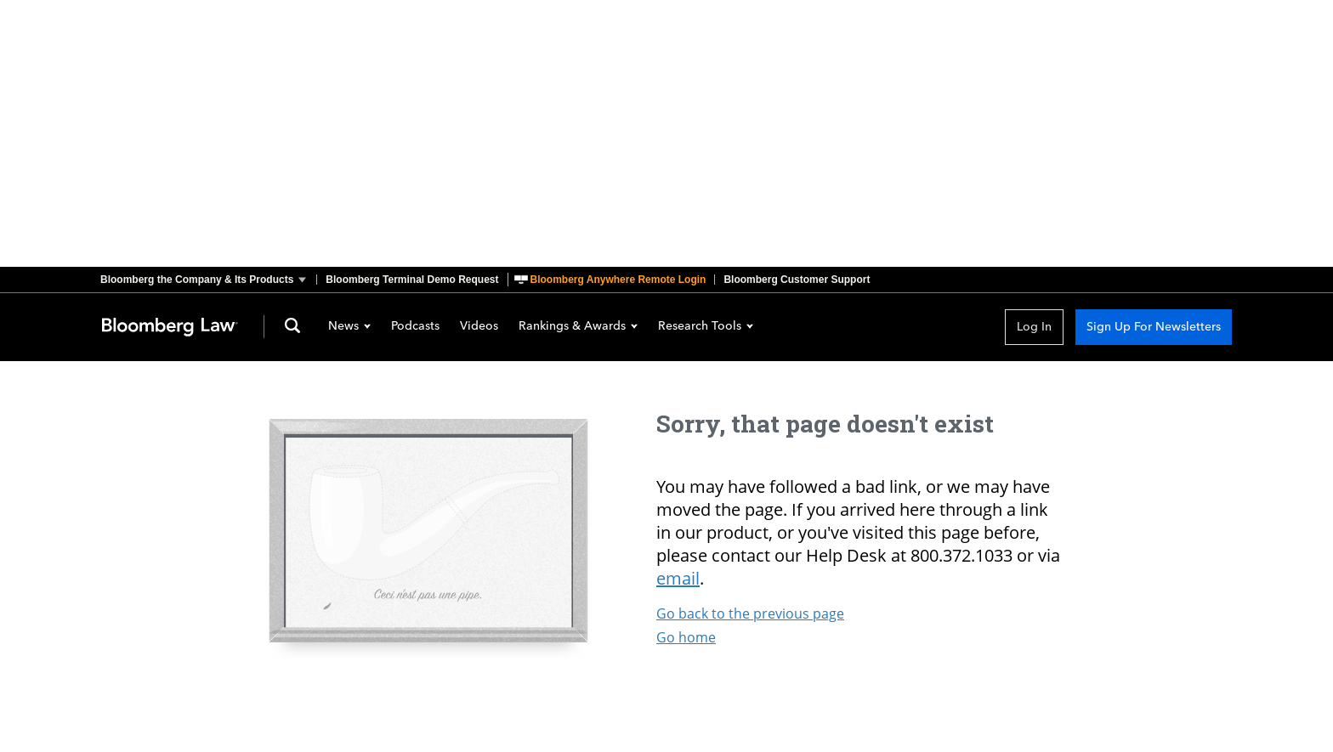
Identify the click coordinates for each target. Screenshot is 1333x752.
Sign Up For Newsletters (1153, 327)
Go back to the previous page (750, 613)
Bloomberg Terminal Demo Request (412, 279)
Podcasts (415, 327)
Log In (1034, 327)
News (349, 327)
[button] (208, 279)
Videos (479, 327)
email (678, 578)
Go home (686, 637)
